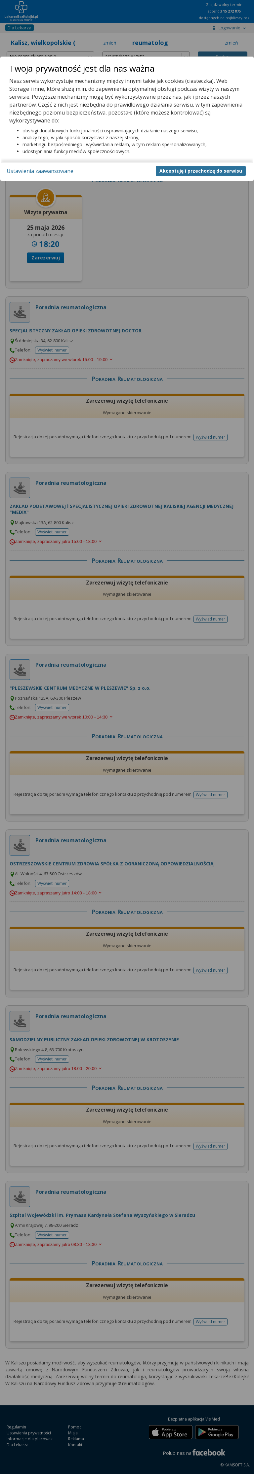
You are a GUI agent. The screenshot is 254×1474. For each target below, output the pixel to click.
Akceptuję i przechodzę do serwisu (200, 171)
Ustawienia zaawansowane (40, 171)
